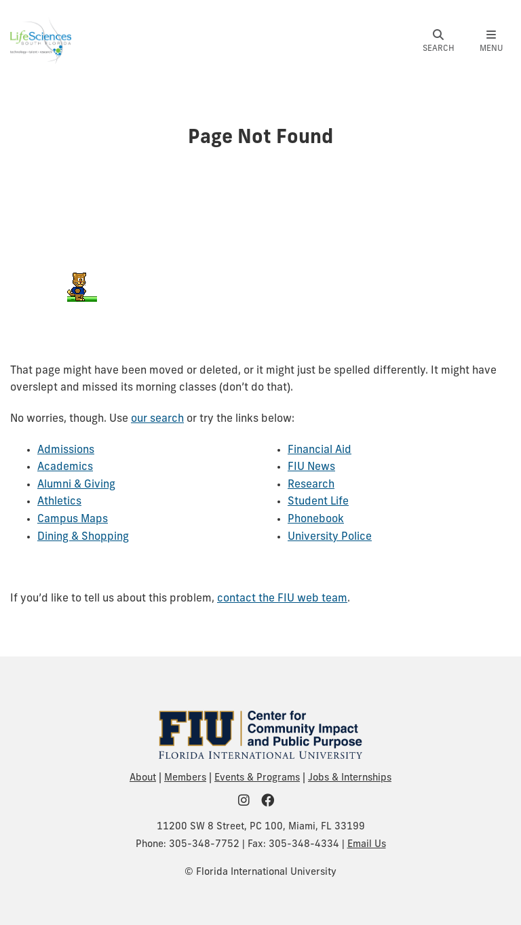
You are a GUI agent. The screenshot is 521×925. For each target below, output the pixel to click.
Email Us (366, 845)
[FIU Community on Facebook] (272, 802)
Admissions (65, 450)
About (143, 778)
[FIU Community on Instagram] (248, 802)
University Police (330, 537)
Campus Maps (72, 519)
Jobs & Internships (349, 778)
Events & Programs (257, 778)
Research (311, 484)
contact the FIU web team (282, 598)
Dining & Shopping (83, 537)
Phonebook (316, 519)
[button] (438, 41)
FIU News (311, 467)
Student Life (318, 501)
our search (157, 419)
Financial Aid (319, 450)
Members (185, 778)
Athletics (59, 501)
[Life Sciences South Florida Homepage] (40, 40)
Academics (65, 467)
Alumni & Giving (76, 484)
